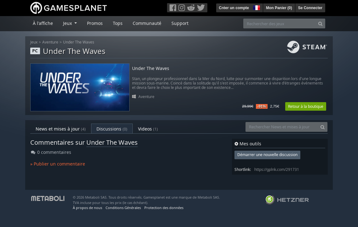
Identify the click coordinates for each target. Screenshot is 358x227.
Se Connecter (310, 8)
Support (179, 23)
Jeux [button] (68, 23)
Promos (95, 23)
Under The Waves (78, 42)
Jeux (34, 42)
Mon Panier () (279, 8)
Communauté (147, 23)
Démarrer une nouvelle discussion (267, 154)
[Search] (320, 23)
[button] (256, 7)
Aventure (50, 42)
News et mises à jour (61, 129)
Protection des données (163, 207)
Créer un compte (234, 8)
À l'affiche (43, 23)
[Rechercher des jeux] (279, 23)
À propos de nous (87, 207)
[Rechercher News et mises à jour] (281, 127)
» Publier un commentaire (57, 164)
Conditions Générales (123, 207)
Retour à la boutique (305, 106)
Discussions (111, 129)
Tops (118, 23)
